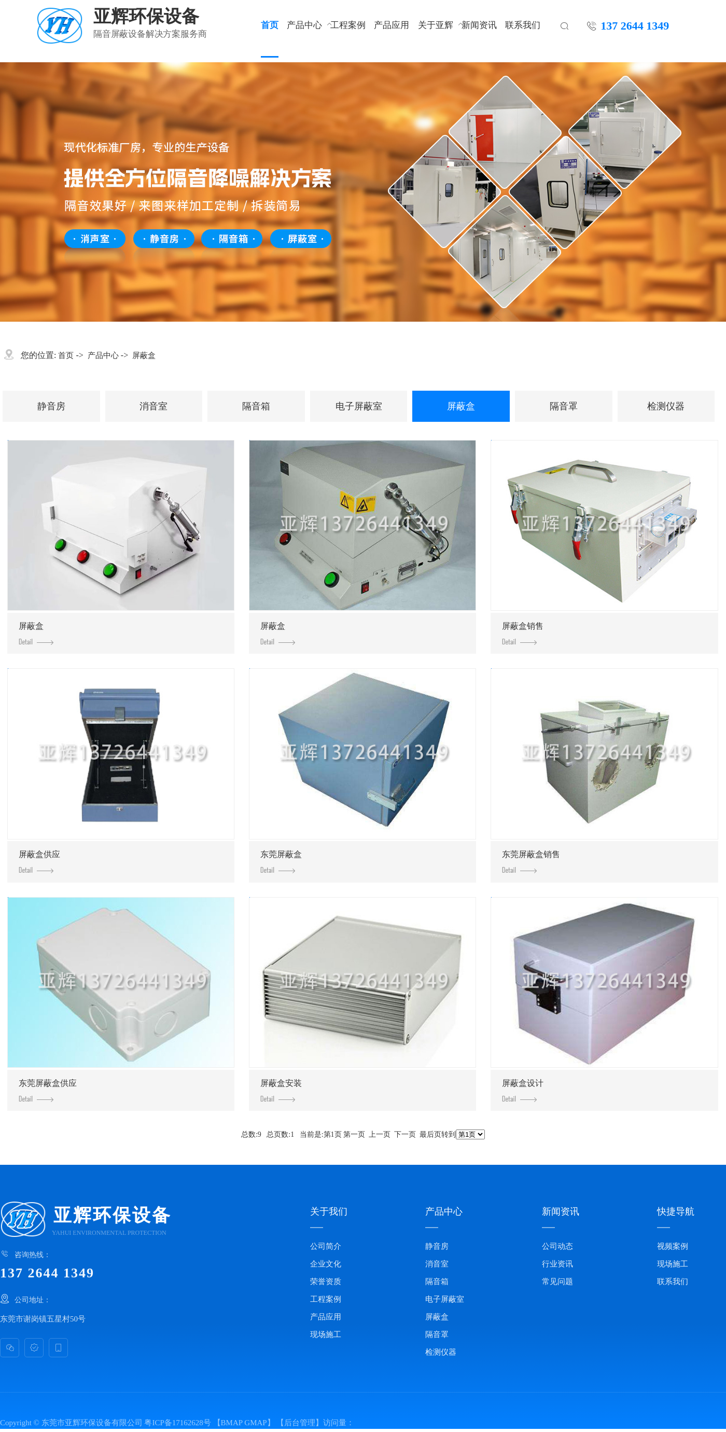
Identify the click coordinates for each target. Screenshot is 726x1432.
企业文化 (325, 1264)
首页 (269, 25)
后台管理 (299, 1423)
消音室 (153, 406)
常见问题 (557, 1281)
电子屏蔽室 (359, 406)
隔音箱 (256, 406)
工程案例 (348, 25)
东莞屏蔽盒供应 (48, 1090)
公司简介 (325, 1246)
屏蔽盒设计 (522, 1090)
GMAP (255, 1423)
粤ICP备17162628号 (177, 1423)
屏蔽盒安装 (281, 1090)
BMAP (232, 1423)
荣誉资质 (325, 1281)
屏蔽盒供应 (39, 861)
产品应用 (391, 25)
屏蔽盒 (144, 355)
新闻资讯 (479, 25)
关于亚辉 (435, 25)
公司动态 (557, 1246)
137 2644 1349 (635, 25)
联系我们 (522, 25)
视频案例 (672, 1246)
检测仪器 (666, 406)
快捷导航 (675, 1211)
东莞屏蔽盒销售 (531, 861)
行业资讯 (557, 1264)
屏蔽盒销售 (522, 633)
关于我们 (328, 1211)
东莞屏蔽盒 (281, 861)
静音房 (51, 406)
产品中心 (304, 25)
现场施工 (325, 1334)
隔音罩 (564, 406)
